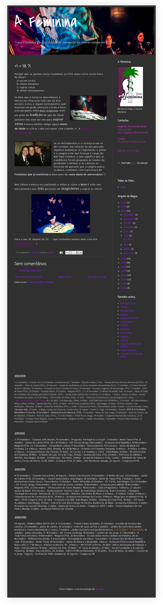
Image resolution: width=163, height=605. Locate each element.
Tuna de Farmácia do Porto (131, 355)
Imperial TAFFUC (129, 318)
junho (127, 231)
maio (126, 235)
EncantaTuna (127, 310)
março (127, 249)
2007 (124, 283)
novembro (129, 218)
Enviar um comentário (30, 270)
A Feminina (45, 22)
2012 (124, 262)
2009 (124, 275)
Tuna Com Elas (128, 350)
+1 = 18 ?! (128, 239)
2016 (124, 202)
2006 (124, 288)
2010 (124, 271)
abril (126, 244)
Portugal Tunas (128, 303)
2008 (124, 279)
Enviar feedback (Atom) (40, 282)
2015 (124, 206)
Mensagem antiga (96, 277)
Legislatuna (126, 321)
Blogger (99, 589)
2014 (124, 211)
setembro (129, 227)
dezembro (129, 214)
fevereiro (129, 253)
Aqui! (123, 187)
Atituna (124, 325)
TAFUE (124, 340)
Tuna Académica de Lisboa (130, 345)
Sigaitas (124, 336)
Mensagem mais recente (28, 277)
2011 (123, 266)
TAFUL (124, 307)
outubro (128, 223)
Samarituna (126, 332)
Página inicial (64, 277)
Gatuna (124, 314)
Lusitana (124, 329)
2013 (124, 258)
